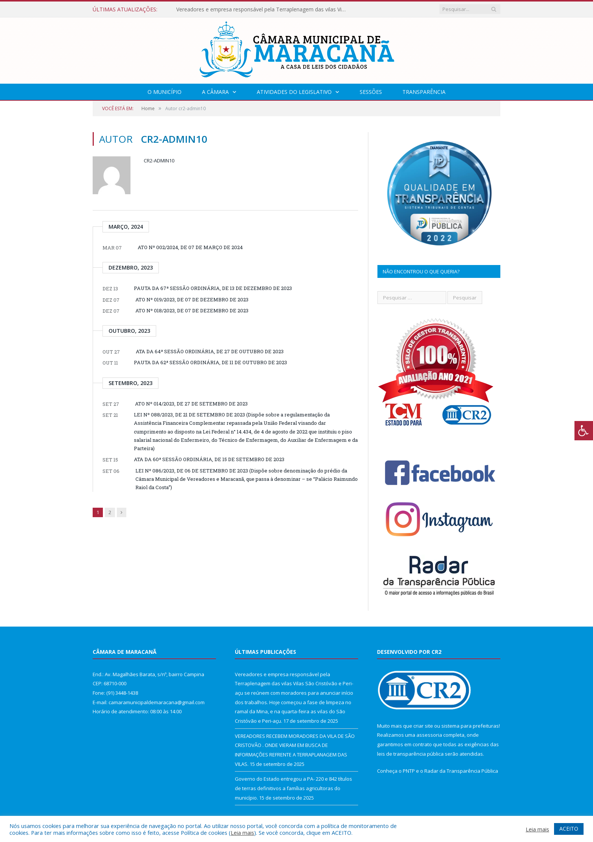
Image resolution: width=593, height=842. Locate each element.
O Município (164, 91)
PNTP (409, 770)
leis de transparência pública (410, 753)
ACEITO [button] (568, 828)
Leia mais (242, 832)
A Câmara (215, 91)
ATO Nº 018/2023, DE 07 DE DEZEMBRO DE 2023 (191, 310)
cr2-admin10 (159, 160)
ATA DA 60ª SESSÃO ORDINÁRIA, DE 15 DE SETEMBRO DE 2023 (209, 459)
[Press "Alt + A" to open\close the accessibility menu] (583, 430)
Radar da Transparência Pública (461, 770)
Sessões (371, 91)
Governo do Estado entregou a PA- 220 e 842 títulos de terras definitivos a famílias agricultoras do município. (293, 788)
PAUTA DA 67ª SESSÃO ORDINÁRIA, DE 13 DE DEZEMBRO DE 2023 (213, 288)
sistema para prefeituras (470, 725)
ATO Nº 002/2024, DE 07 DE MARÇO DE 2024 (190, 247)
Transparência (424, 91)
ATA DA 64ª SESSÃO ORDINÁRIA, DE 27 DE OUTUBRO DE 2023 (210, 351)
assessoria (429, 734)
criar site (423, 725)
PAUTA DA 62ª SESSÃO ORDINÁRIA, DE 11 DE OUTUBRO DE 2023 (210, 362)
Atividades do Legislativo (294, 91)
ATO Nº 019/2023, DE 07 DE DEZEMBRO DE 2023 (191, 299)
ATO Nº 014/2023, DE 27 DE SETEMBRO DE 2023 (191, 403)
